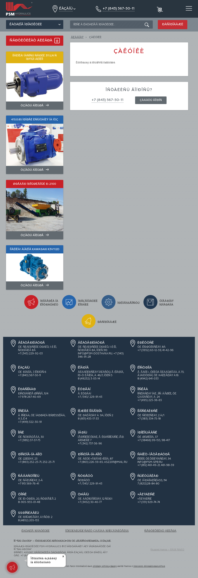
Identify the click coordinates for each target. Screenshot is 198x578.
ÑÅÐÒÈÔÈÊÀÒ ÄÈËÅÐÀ (160, 531)
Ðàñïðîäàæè (172, 24)
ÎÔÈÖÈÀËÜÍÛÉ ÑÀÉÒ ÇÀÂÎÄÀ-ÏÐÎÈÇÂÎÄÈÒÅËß (97, 531)
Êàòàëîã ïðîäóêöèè (26, 24)
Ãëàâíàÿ (77, 37)
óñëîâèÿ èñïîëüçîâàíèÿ (105, 566)
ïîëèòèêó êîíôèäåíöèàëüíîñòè (149, 566)
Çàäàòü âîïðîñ (151, 100)
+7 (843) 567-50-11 (107, 100)
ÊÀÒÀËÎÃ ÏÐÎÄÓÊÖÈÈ (36, 531)
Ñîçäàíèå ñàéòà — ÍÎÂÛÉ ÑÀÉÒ (167, 550)
